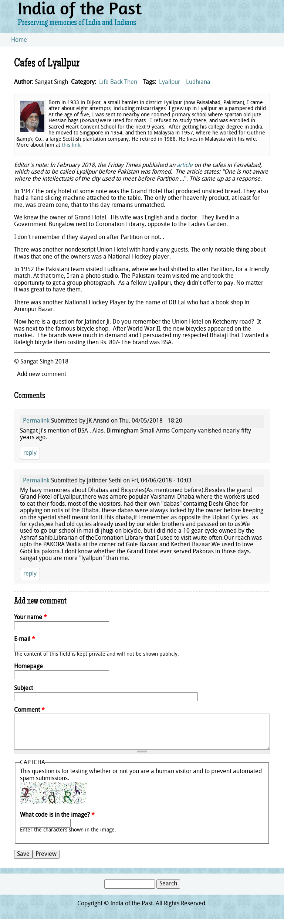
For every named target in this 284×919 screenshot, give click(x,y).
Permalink (36, 421)
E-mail (24, 639)
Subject (23, 688)
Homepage (28, 667)
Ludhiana (198, 82)
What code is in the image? (57, 815)
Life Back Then (118, 82)
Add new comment (41, 374)
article (185, 165)
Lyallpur (169, 82)
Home (19, 40)
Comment (29, 710)
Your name (30, 618)
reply (30, 453)
